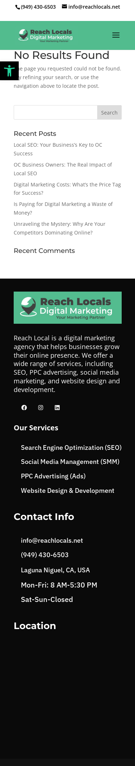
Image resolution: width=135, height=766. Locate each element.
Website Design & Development (67, 490)
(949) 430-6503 (38, 6)
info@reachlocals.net (52, 540)
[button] (9, 70)
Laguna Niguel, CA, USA (55, 570)
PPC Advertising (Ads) (53, 476)
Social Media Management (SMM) (70, 461)
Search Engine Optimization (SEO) (71, 447)
